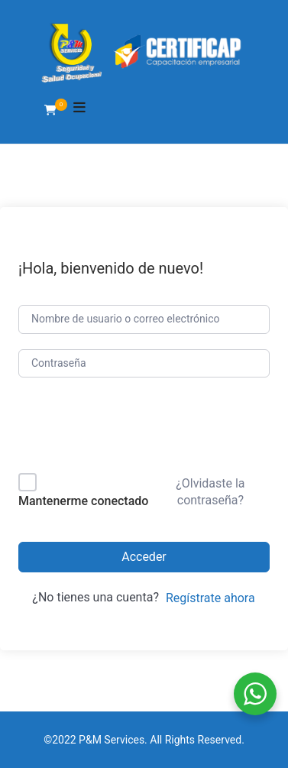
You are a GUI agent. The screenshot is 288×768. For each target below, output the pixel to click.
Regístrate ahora (210, 598)
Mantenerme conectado (83, 501)
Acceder (144, 556)
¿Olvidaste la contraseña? (210, 491)
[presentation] (121, 428)
